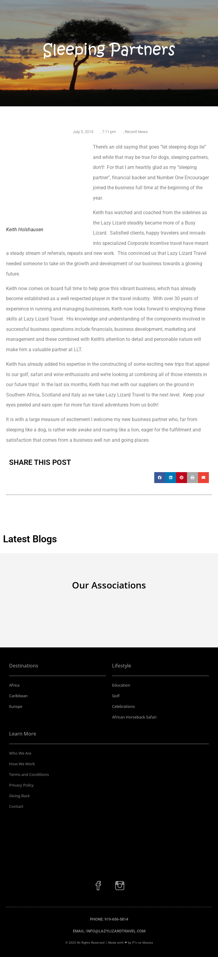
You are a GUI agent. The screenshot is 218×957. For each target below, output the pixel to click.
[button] (159, 477)
